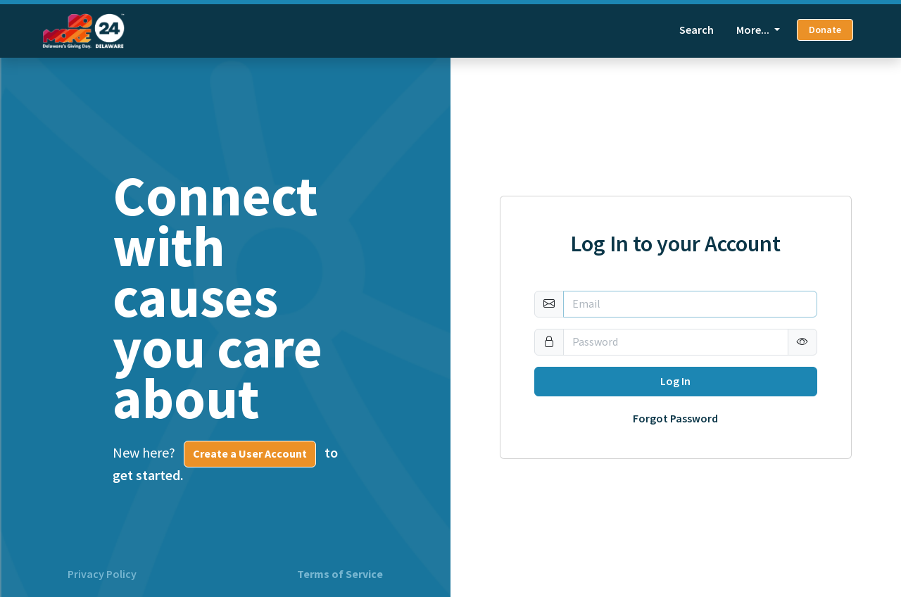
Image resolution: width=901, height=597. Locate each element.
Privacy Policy (102, 574)
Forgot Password (675, 419)
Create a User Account (250, 453)
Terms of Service (340, 574)
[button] (802, 342)
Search (696, 30)
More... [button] (753, 30)
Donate (825, 30)
